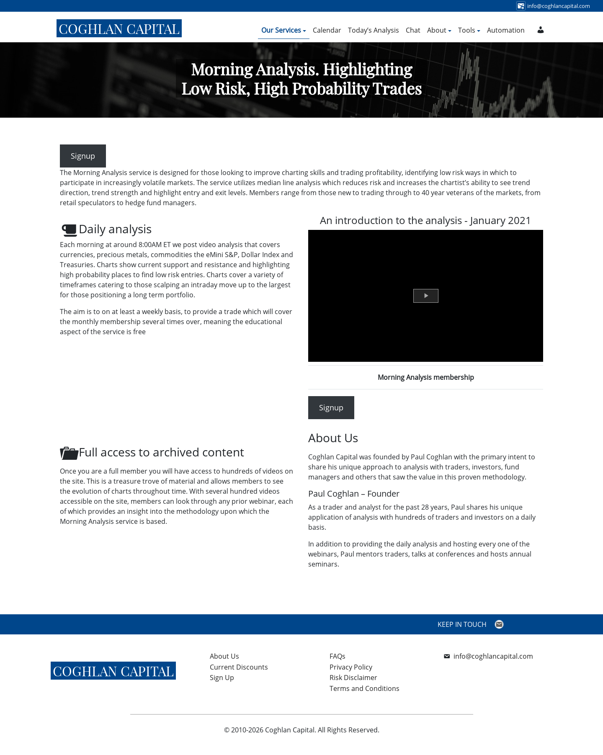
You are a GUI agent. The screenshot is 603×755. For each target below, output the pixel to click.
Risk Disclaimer (353, 677)
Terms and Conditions (364, 688)
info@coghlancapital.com (493, 656)
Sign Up (222, 677)
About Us (224, 656)
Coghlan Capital (119, 28)
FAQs (337, 656)
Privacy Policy (351, 667)
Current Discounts (239, 667)
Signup (83, 156)
